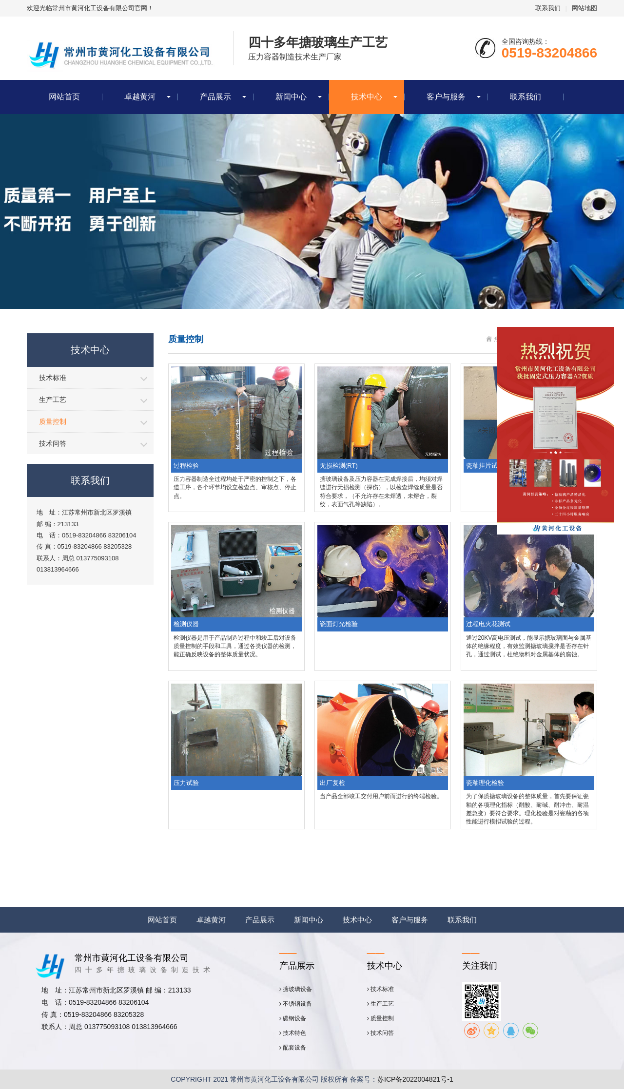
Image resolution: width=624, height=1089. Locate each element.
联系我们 (548, 8)
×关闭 (486, 430)
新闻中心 (291, 97)
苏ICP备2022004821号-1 (415, 1079)
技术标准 (52, 378)
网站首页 (64, 97)
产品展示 (215, 97)
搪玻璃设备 (295, 989)
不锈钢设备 (295, 1003)
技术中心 (366, 97)
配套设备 (292, 1047)
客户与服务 (446, 97)
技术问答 (52, 443)
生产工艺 (52, 399)
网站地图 (584, 8)
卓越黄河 (140, 97)
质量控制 (52, 421)
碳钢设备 (292, 1018)
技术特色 (292, 1033)
